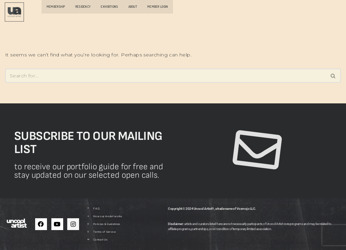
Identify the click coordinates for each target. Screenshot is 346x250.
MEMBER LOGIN (157, 6)
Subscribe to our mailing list (88, 143)
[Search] (165, 76)
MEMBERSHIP (56, 6)
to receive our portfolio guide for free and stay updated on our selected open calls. (88, 170)
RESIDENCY (83, 6)
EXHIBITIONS (109, 6)
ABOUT (132, 6)
